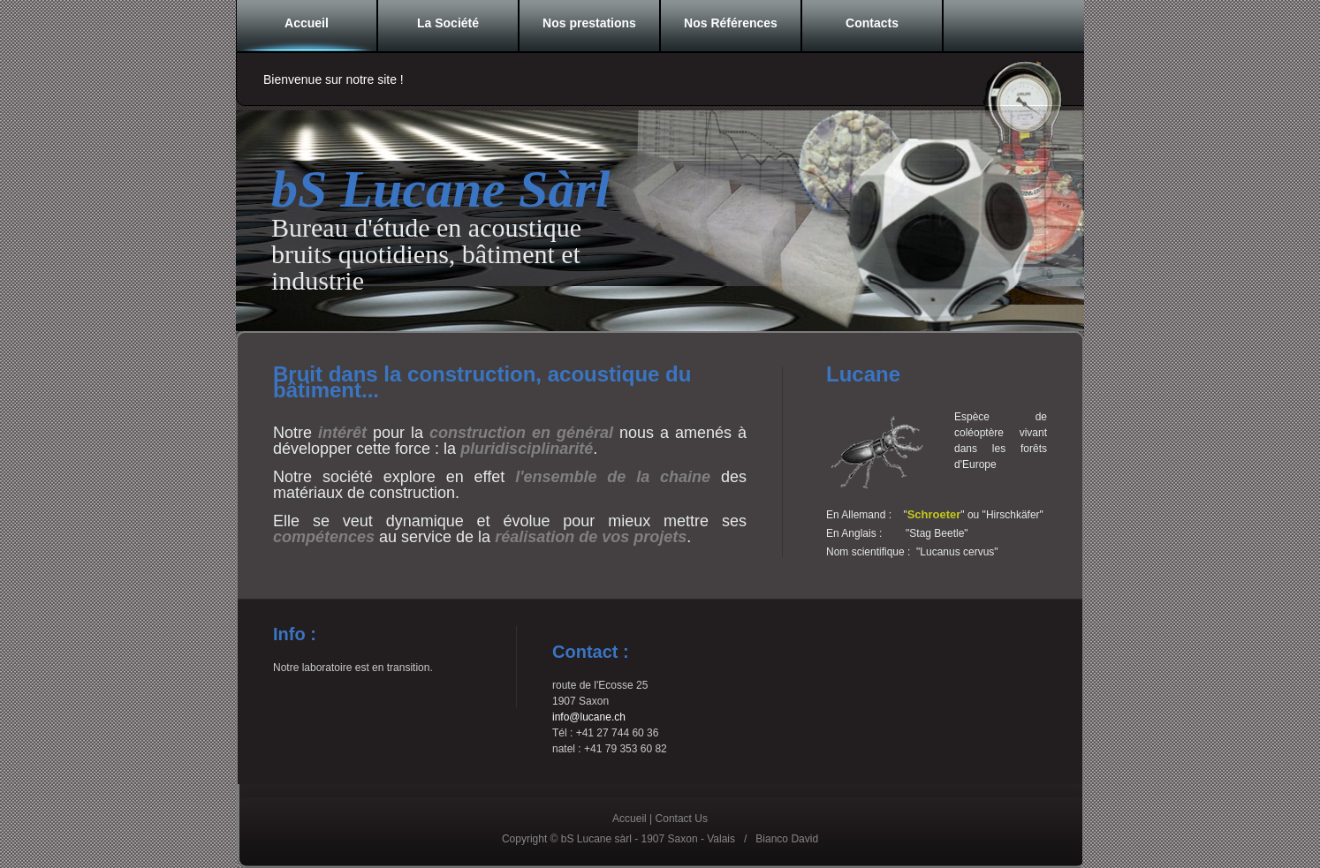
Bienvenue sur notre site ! (333, 79)
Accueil (306, 23)
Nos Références (731, 23)
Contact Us (682, 818)
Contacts (872, 23)
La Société (448, 23)
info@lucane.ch (589, 717)
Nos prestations (589, 23)
